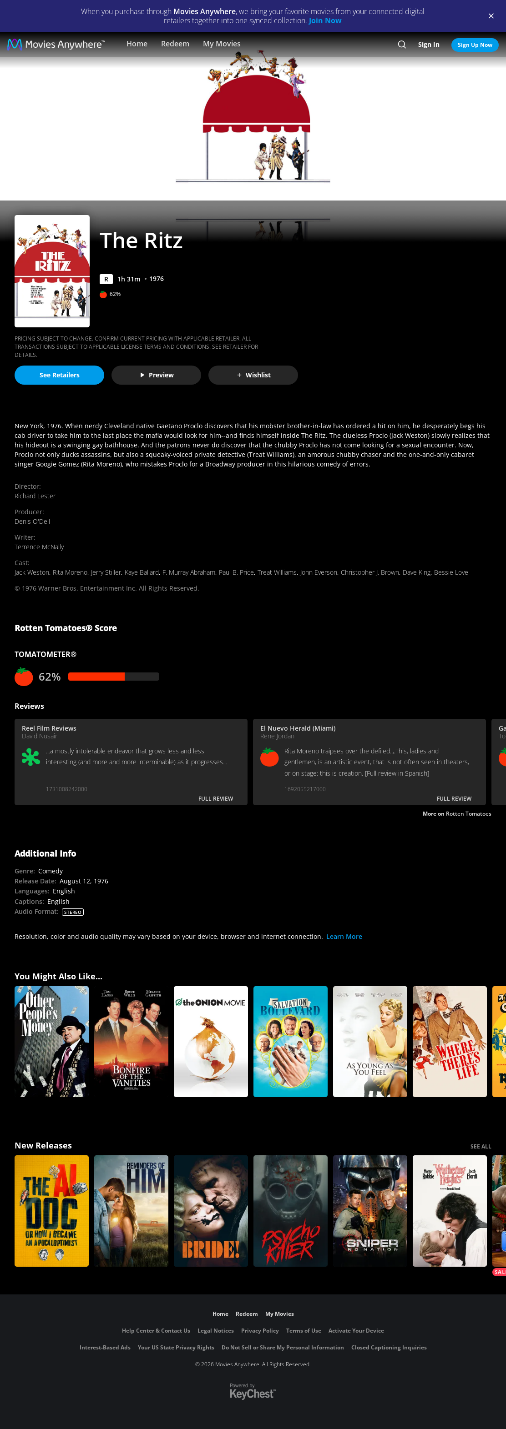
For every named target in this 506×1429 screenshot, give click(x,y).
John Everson (318, 572)
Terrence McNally (39, 546)
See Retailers (60, 375)
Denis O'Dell (32, 521)
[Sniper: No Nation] (370, 1211)
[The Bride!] (211, 1211)
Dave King (416, 572)
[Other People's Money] (52, 1042)
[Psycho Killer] (290, 1211)
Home (136, 44)
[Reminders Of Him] (131, 1211)
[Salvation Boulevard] (290, 1042)
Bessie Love (451, 572)
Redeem (175, 44)
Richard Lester (35, 495)
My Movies (222, 44)
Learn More (344, 936)
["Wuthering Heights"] (450, 1211)
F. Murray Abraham (188, 572)
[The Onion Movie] (211, 1042)
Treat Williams (277, 572)
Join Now (325, 20)
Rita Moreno (70, 572)
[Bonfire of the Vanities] (131, 1042)
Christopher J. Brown (370, 572)
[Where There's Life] (450, 1042)
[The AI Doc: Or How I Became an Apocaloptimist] (52, 1211)
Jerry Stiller (106, 572)
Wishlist (253, 375)
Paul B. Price (236, 572)
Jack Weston (32, 572)
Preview (156, 375)
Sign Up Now (475, 45)
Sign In (429, 44)
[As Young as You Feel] (370, 1042)
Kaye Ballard (142, 572)
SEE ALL (481, 1146)
